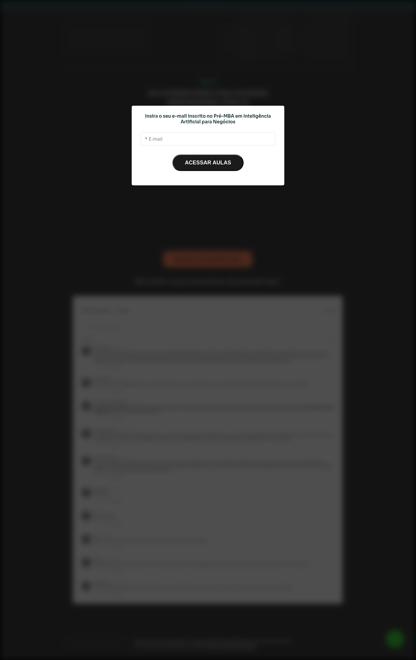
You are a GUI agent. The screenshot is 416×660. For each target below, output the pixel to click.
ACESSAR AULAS (208, 163)
